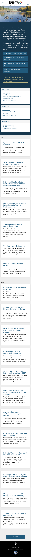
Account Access (3, 4)
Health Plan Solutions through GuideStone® (12, 70)
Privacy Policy (11, 549)
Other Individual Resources (9, 115)
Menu (28, 3)
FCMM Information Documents (9, 128)
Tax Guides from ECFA (7, 125)
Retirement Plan (6, 93)
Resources (5, 121)
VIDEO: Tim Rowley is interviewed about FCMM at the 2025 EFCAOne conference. (14, 79)
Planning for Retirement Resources (11, 112)
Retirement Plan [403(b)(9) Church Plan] (15, 53)
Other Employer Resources (9, 100)
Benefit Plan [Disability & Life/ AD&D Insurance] (14, 58)
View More (15, 536)
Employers (5, 89)
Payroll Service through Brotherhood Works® (14, 64)
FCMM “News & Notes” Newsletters (11, 127)
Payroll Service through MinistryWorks (11, 96)
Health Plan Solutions (7, 98)
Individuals (6, 106)
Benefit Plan (5, 95)
